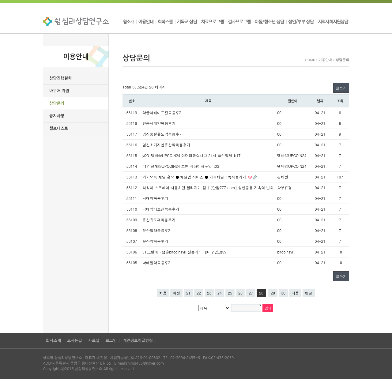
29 (273, 292)
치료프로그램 (212, 21)
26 (240, 292)
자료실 (94, 341)
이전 (176, 292)
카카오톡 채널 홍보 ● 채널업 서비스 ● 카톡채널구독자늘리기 (194, 176)
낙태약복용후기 (155, 198)
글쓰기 (341, 87)
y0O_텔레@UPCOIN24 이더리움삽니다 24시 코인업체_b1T (191, 155)
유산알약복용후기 (157, 230)
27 (251, 292)
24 (219, 292)
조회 (340, 100)
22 (199, 292)
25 (230, 292)
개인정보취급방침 (138, 341)
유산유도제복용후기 (158, 219)
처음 (163, 292)
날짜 (320, 100)
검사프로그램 (239, 21)
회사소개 (53, 341)
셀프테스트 (58, 128)
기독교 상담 (187, 21)
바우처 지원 (59, 91)
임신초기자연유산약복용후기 (166, 144)
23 (209, 292)
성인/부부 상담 (301, 21)
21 (188, 292)
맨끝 (308, 292)
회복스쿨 (165, 21)
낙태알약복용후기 (157, 262)
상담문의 (56, 103)
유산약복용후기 (155, 241)
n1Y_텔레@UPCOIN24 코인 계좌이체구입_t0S (180, 166)
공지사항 (56, 116)
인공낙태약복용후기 (158, 123)
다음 (295, 292)
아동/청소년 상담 (269, 21)
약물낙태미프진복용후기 (162, 112)
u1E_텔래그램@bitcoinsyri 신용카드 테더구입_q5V (184, 251)
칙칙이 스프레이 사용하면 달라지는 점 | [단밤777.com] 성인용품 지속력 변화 (207, 187)
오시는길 (74, 341)
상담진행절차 (60, 78)
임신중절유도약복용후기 (162, 134)
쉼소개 (129, 21)
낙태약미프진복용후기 (160, 209)
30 (283, 292)
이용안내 (146, 21)
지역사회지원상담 (332, 21)
